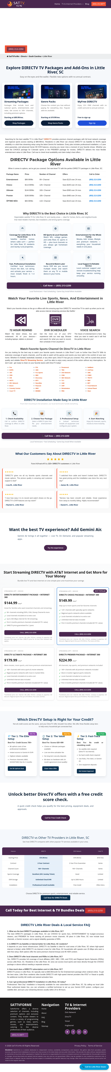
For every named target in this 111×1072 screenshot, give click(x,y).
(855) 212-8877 (98, 4)
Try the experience (55, 548)
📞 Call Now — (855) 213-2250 (55, 436)
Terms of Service (95, 1054)
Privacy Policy (80, 1054)
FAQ (43, 1026)
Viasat (67, 1029)
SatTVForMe (13, 56)
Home (58, 4)
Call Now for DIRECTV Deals (55, 906)
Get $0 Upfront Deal (17, 777)
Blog (87, 4)
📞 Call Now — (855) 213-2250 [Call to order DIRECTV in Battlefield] (55, 285)
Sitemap (45, 1034)
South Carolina (35, 56)
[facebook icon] (72, 1040)
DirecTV (68, 1025)
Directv (24, 56)
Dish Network (70, 1020)
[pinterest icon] (84, 1040)
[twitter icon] (67, 1040)
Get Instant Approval (86, 779)
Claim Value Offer (50, 777)
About (44, 1021)
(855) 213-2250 (16, 49)
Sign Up (92, 123)
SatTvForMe (17, 1054)
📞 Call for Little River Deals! (94, 1067)
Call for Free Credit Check (55, 826)
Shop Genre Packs (55, 123)
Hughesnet (69, 1033)
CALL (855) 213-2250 (28, 636)
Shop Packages (19, 123)
